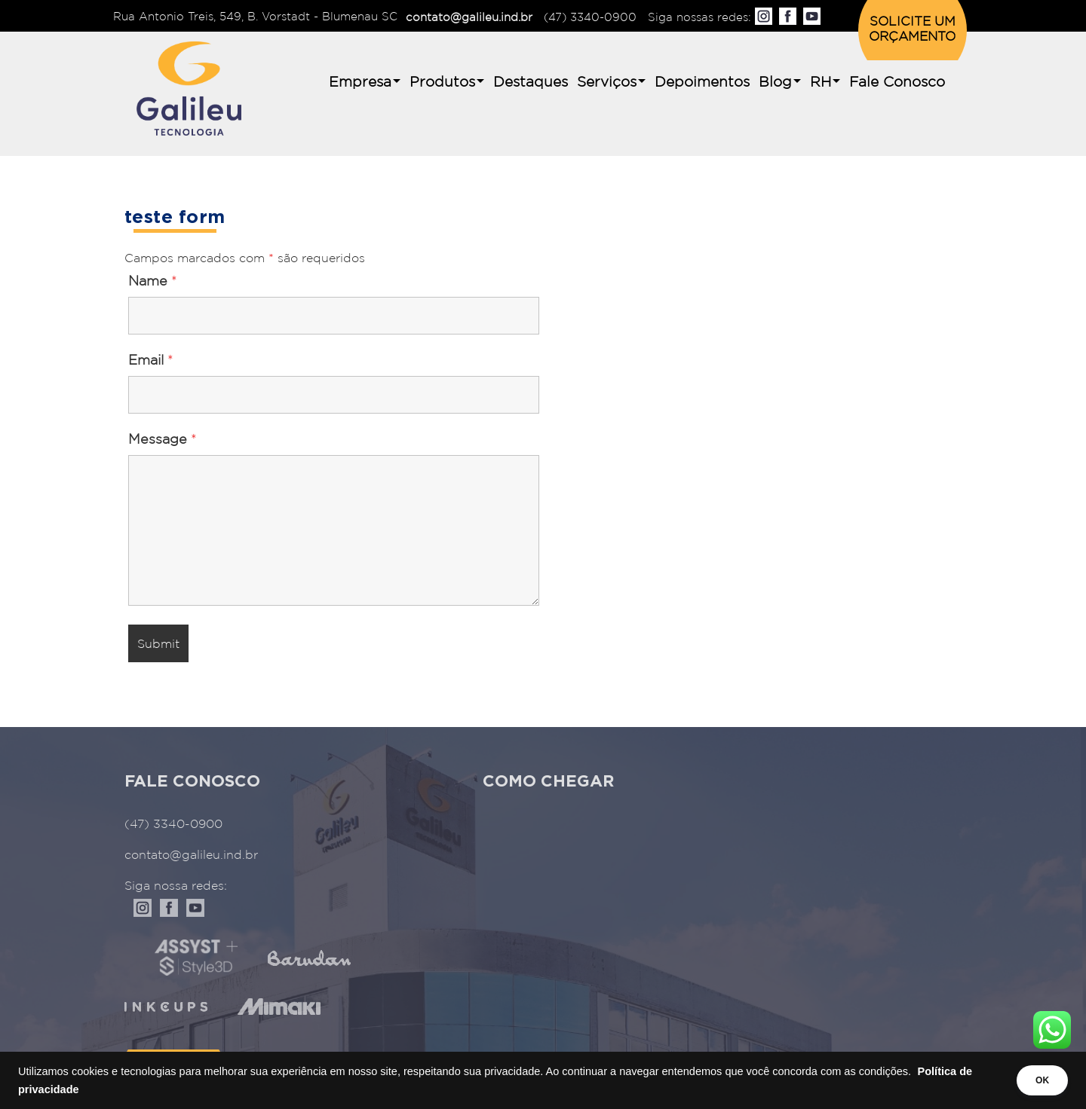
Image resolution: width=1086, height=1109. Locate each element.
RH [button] (820, 82)
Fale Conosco (897, 82)
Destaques (530, 82)
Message (162, 440)
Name (152, 282)
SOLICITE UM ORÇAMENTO (912, 30)
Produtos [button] (442, 82)
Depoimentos (702, 82)
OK (1035, 1080)
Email (150, 361)
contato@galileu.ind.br (469, 18)
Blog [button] (775, 82)
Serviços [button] (607, 82)
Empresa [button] (360, 82)
